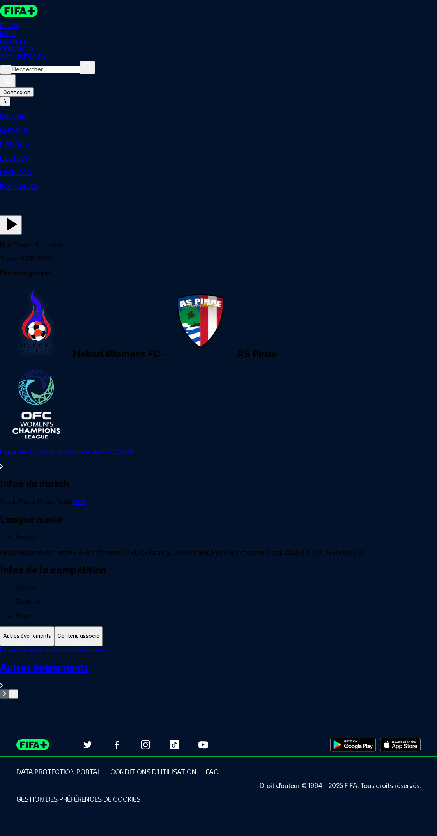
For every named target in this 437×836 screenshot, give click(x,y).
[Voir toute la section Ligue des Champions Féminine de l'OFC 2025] (218, 459)
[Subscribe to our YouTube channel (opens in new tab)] (203, 744)
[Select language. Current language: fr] (5, 101)
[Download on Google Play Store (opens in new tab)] (353, 744)
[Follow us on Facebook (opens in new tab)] (116, 744)
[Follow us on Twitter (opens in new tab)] (87, 744)
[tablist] (218, 636)
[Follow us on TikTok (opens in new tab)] (174, 744)
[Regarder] (11, 225)
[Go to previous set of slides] (4, 694)
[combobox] (45, 69)
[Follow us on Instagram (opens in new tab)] (145, 744)
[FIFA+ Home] (19, 11)
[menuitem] (218, 116)
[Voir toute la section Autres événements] (218, 675)
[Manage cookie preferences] (78, 799)
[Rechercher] (87, 67)
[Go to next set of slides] (13, 694)
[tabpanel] (218, 672)
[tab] (27, 636)
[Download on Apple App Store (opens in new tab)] (400, 744)
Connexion (16, 92)
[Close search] (5, 69)
